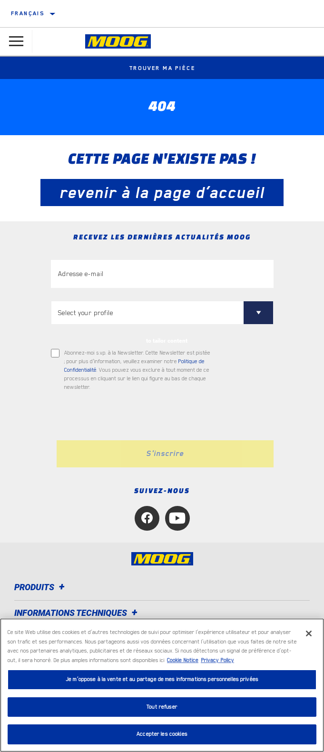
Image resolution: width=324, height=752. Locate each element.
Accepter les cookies (162, 734)
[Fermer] (308, 633)
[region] (162, 685)
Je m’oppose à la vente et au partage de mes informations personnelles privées (162, 679)
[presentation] (130, 416)
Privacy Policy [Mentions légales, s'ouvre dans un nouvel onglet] (217, 660)
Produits (41, 587)
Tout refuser (162, 707)
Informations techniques (77, 613)
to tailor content (166, 340)
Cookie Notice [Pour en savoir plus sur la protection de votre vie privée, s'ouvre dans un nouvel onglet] (182, 660)
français (27, 13)
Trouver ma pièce (162, 68)
